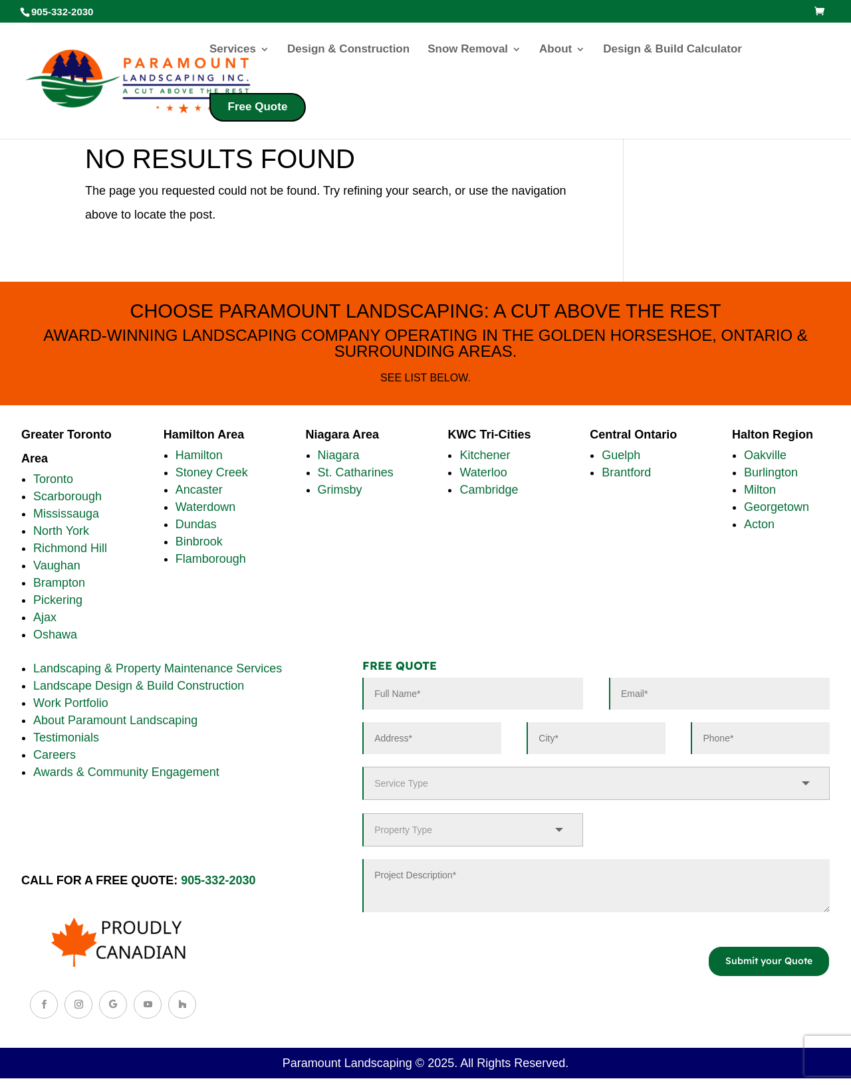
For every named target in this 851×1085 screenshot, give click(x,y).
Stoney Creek (212, 472)
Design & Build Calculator (672, 50)
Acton (759, 524)
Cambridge (488, 489)
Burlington (771, 472)
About (555, 50)
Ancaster (199, 489)
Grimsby (340, 489)
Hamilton (199, 455)
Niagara (339, 455)
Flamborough (211, 558)
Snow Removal (467, 50)
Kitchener (484, 455)
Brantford (626, 472)
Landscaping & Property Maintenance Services (157, 668)
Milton (760, 489)
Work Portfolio (70, 703)
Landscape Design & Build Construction (138, 685)
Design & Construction (348, 50)
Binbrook (199, 541)
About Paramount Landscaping (115, 720)
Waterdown (205, 507)
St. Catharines (356, 472)
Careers (54, 754)
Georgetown (776, 507)
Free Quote (258, 106)
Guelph (621, 455)
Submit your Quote (768, 961)
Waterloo (483, 472)
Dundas (196, 524)
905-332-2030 (218, 880)
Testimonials (66, 737)
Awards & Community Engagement (126, 772)
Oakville (765, 455)
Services (232, 50)
